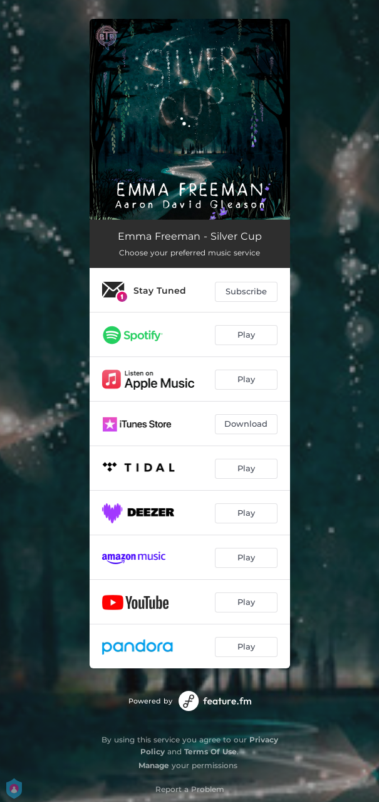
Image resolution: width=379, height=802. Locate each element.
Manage (153, 765)
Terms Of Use (210, 751)
